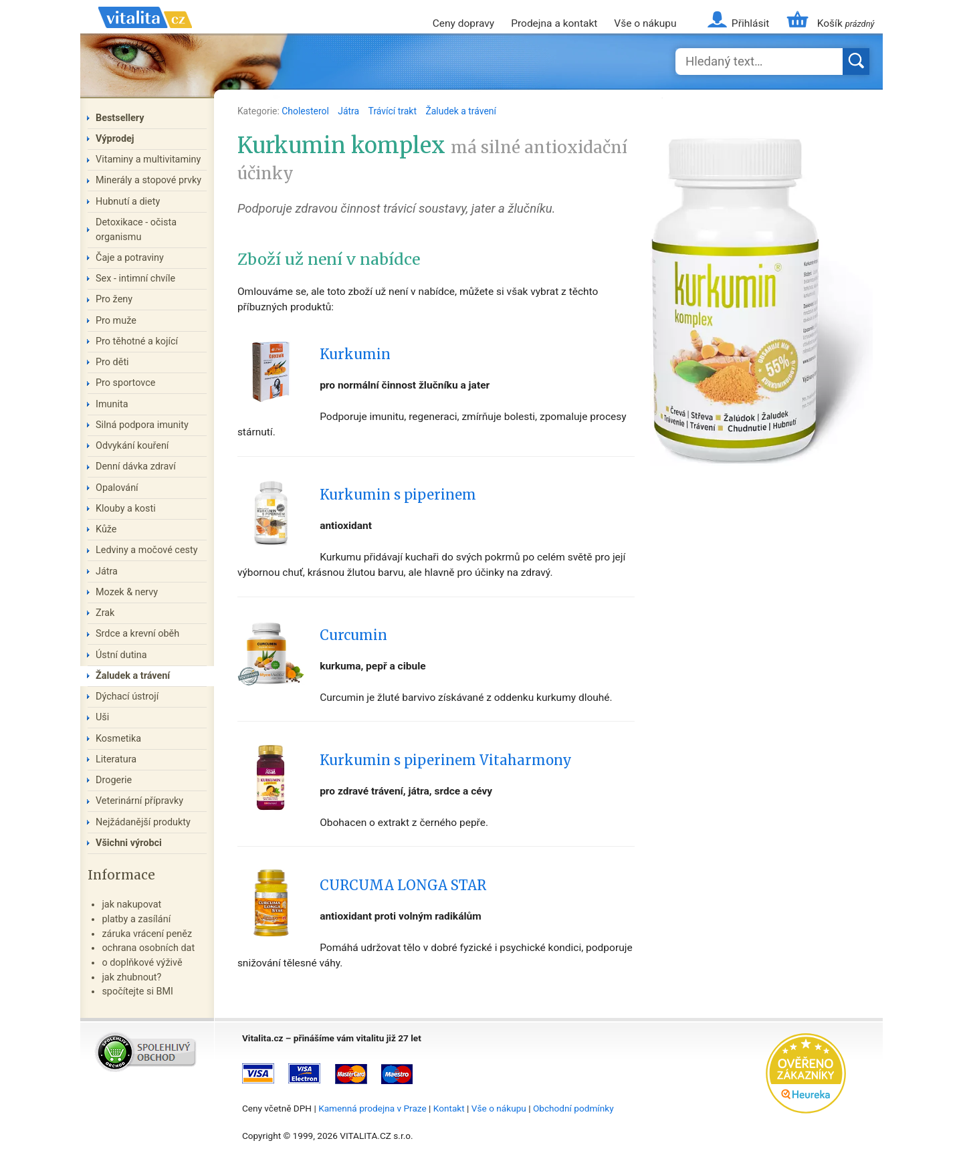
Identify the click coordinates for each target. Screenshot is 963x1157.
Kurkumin (355, 354)
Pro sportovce (125, 383)
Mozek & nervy (127, 592)
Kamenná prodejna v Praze (372, 1108)
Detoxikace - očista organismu (136, 230)
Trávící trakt (393, 111)
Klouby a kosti (126, 508)
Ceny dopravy (463, 23)
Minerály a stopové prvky (148, 180)
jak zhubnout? (131, 977)
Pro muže (116, 320)
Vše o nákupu (645, 23)
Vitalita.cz (145, 33)
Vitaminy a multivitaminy (148, 159)
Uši (102, 717)
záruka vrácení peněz (147, 934)
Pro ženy (114, 299)
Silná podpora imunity (142, 425)
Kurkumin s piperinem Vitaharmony (446, 760)
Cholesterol (306, 111)
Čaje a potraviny (130, 258)
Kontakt (449, 1108)
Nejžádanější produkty (143, 822)
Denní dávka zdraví (136, 466)
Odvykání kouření (132, 445)
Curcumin (353, 635)
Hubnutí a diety (128, 201)
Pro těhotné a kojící (137, 341)
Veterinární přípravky (139, 801)
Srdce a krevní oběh (137, 633)
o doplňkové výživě (142, 962)
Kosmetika (118, 738)
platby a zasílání (136, 919)
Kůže (106, 529)
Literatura (116, 759)
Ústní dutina (121, 655)
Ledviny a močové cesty (147, 550)
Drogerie (114, 780)
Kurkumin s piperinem (398, 495)
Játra (349, 111)
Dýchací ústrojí (127, 696)
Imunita (112, 404)
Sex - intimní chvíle (135, 278)
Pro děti (112, 362)
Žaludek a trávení (460, 111)
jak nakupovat (131, 904)
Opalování (117, 488)
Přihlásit (750, 23)
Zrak (105, 613)
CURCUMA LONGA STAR (403, 885)
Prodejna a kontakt (554, 23)
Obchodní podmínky (573, 1108)
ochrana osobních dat (148, 948)
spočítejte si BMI (137, 991)
